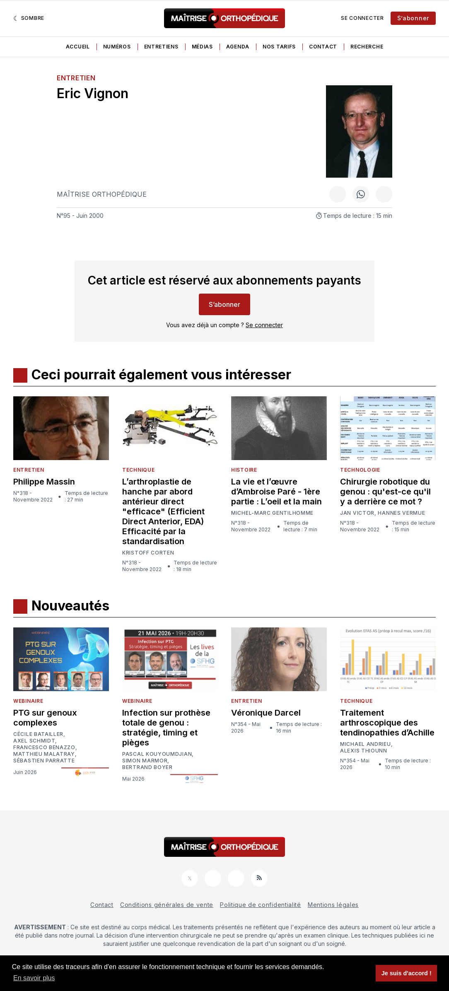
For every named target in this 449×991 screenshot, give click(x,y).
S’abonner (413, 18)
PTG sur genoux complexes (45, 718)
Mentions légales (333, 904)
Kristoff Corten (148, 553)
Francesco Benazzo (44, 747)
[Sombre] (28, 18)
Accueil (78, 46)
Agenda (237, 46)
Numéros (117, 46)
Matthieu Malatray (44, 754)
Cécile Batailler (38, 734)
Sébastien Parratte (44, 760)
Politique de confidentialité (260, 904)
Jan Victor (357, 513)
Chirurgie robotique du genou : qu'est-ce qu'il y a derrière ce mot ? (385, 491)
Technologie (360, 470)
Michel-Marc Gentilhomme (272, 513)
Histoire (244, 470)
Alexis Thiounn (363, 750)
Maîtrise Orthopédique (102, 194)
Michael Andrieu (365, 744)
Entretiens (161, 46)
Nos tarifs (279, 46)
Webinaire (28, 701)
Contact (323, 46)
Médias (202, 46)
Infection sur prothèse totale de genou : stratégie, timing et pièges (166, 727)
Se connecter (362, 18)
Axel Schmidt (34, 741)
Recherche (366, 46)
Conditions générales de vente (166, 904)
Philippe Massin (44, 482)
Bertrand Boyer (147, 767)
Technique (138, 470)
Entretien (76, 78)
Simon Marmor (144, 760)
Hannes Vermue (401, 513)
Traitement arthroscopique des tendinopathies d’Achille (387, 723)
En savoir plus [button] (34, 977)
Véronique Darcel (266, 713)
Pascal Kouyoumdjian (157, 754)
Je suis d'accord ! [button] (406, 973)
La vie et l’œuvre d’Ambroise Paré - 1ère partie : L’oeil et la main (276, 491)
